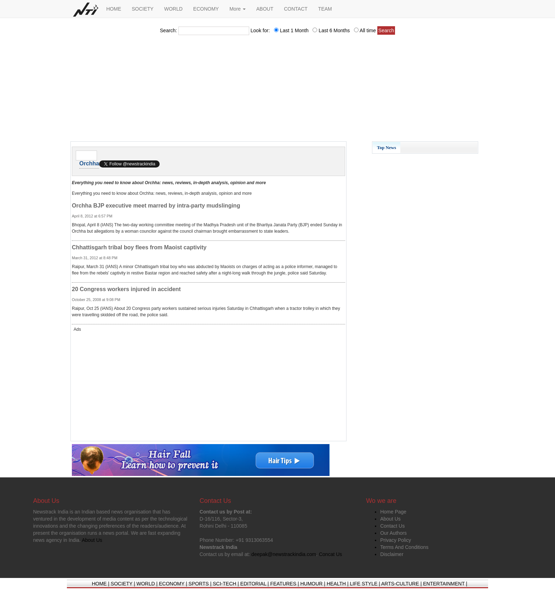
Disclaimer (391, 554)
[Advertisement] (277, 90)
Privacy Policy (395, 540)
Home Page (393, 512)
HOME (113, 9)
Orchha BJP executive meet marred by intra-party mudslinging (156, 206)
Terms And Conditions (404, 547)
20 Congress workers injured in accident (126, 289)
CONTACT (296, 9)
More (237, 9)
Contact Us (392, 526)
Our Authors (393, 533)
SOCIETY (142, 9)
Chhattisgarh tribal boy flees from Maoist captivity (139, 247)
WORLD (173, 9)
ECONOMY (206, 9)
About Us (390, 519)
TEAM (325, 9)
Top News (386, 147)
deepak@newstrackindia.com (283, 554)
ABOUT (264, 9)
